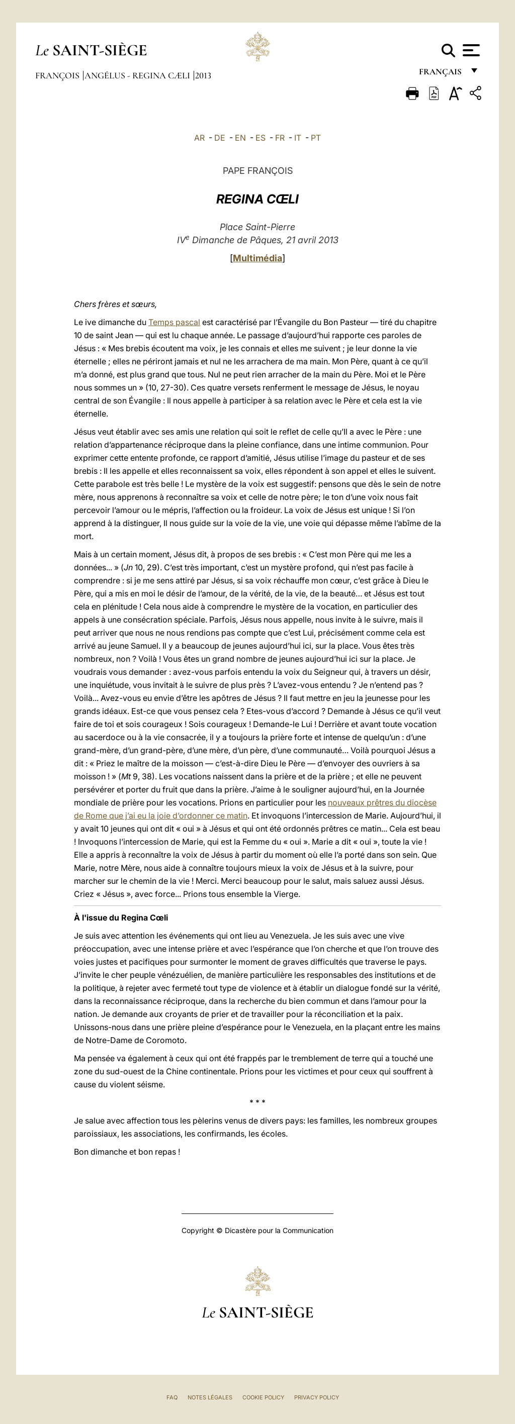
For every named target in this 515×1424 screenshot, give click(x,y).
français (441, 74)
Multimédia (257, 258)
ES (260, 138)
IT (297, 138)
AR (199, 138)
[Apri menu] (470, 50)
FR (280, 138)
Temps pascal (174, 322)
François (58, 75)
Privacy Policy (316, 1397)
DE (219, 138)
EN (240, 138)
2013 (203, 75)
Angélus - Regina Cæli (138, 75)
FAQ (172, 1397)
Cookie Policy (263, 1397)
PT (316, 138)
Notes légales (210, 1397)
